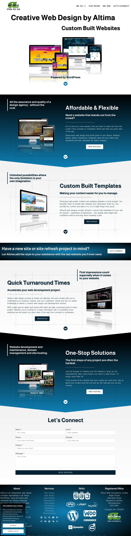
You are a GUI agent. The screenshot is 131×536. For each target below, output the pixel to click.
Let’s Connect (121, 6)
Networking (49, 511)
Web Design (49, 493)
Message (19, 453)
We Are (107, 6)
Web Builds (49, 495)
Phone (18, 437)
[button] (30, 153)
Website (69, 437)
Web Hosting (49, 498)
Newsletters (49, 508)
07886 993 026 (13, 9)
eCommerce (49, 506)
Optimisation (49, 503)
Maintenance (49, 501)
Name (18, 429)
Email (69, 429)
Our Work (94, 6)
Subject (19, 445)
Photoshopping (49, 513)
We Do (81, 6)
